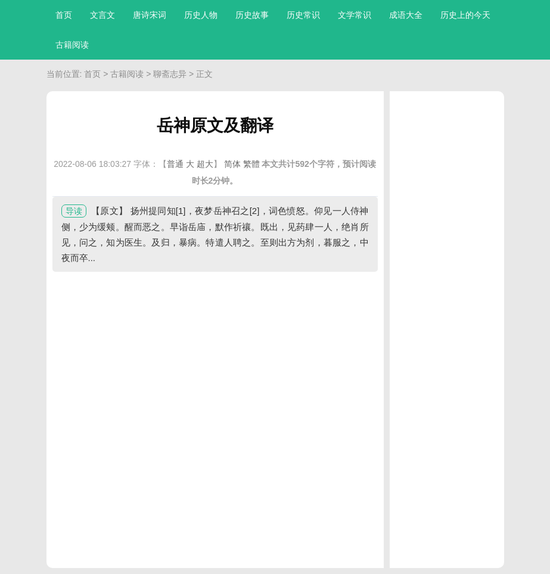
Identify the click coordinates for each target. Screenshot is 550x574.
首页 (63, 15)
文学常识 (354, 15)
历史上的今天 (465, 15)
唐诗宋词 (149, 15)
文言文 (102, 15)
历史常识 (303, 15)
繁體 (251, 164)
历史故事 (252, 15)
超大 (205, 164)
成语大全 (405, 15)
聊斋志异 (170, 74)
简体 (232, 164)
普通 (175, 164)
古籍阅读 (72, 44)
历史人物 (200, 15)
